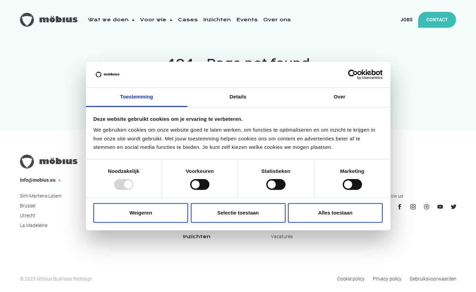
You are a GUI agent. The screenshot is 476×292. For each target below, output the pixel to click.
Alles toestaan (335, 213)
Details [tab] (238, 97)
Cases (188, 20)
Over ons (277, 20)
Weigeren (140, 213)
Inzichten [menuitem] (196, 236)
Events (247, 20)
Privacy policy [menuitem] (387, 279)
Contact (437, 19)
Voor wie (156, 20)
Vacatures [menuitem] (282, 236)
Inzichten (217, 20)
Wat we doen (111, 20)
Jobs (407, 19)
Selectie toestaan (238, 213)
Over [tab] (339, 97)
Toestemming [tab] (136, 97)
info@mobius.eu (40, 180)
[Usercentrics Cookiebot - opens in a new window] (353, 74)
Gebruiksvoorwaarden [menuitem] (433, 279)
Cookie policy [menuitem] (351, 279)
